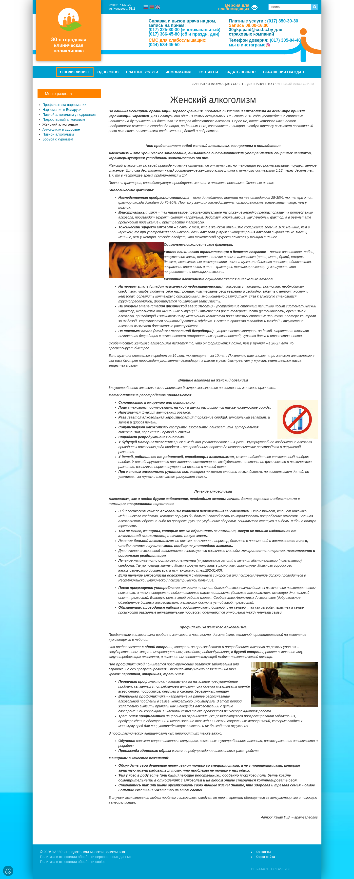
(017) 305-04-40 (285, 40)
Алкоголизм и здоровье (61, 129)
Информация (178, 72)
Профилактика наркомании (64, 105)
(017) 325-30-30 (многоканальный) (184, 29)
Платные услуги (142, 72)
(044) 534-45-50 (164, 44)
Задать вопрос (240, 72)
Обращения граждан (283, 72)
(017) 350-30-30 (282, 21)
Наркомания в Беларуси (61, 110)
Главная (198, 84)
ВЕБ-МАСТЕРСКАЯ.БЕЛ (270, 869)
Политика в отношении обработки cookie (72, 862)
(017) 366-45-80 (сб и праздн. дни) (184, 34)
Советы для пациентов (253, 84)
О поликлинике (75, 72)
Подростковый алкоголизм (63, 119)
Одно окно (107, 72)
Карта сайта (265, 857)
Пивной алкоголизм (58, 134)
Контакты (208, 72)
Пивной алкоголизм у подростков (69, 115)
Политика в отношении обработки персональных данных (85, 857)
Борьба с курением (57, 139)
